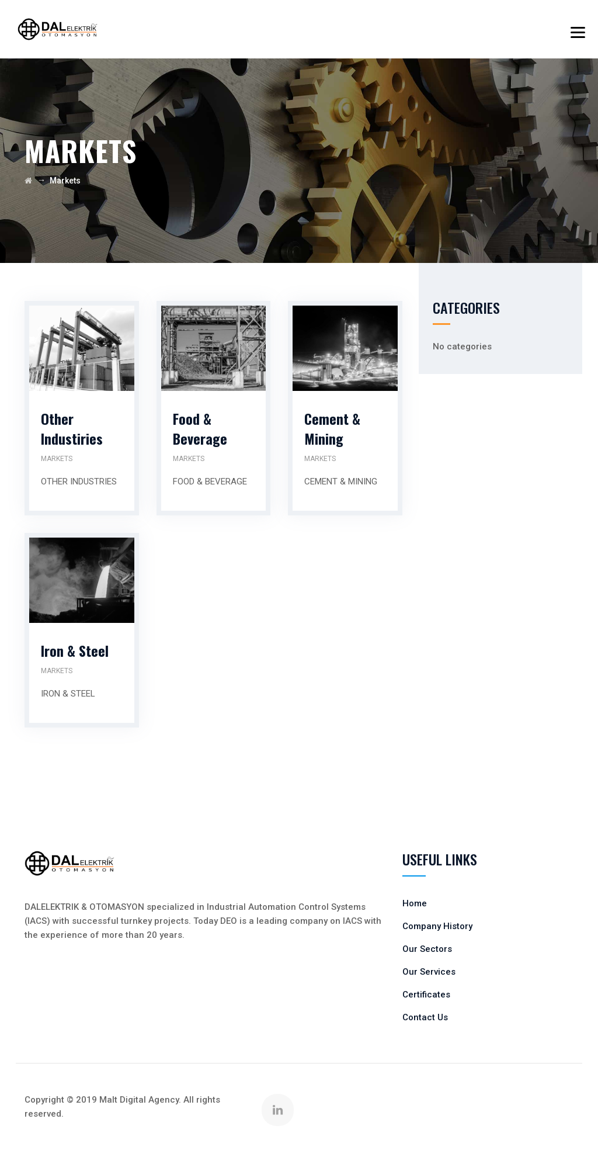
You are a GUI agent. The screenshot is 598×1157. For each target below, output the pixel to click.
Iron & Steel (75, 650)
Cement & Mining (332, 428)
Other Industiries (72, 428)
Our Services (429, 972)
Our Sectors (427, 949)
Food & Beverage (200, 428)
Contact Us (425, 1017)
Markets (56, 459)
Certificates (426, 994)
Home (414, 903)
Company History (437, 926)
